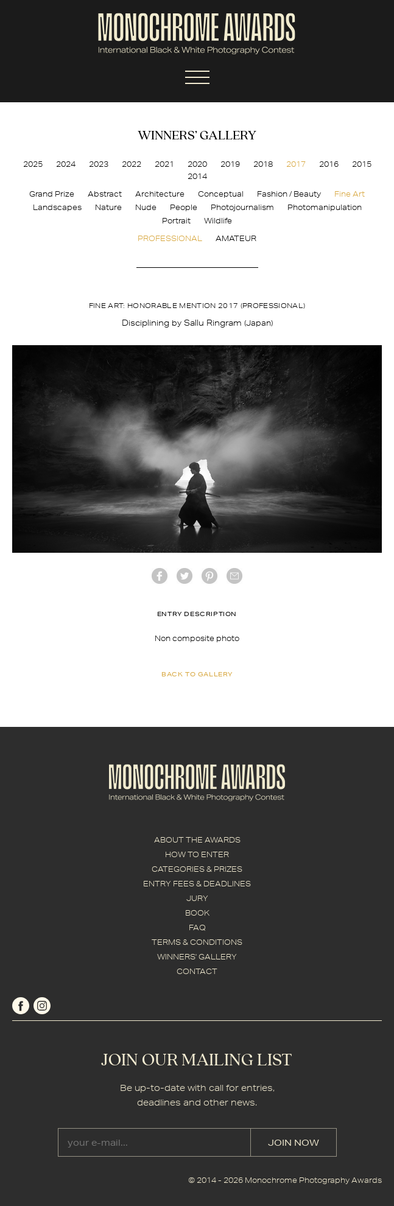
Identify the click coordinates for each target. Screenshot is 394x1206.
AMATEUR (236, 238)
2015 (361, 164)
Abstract (105, 194)
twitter (184, 576)
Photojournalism (242, 207)
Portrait (176, 221)
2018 (263, 164)
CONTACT (197, 971)
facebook (159, 576)
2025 (33, 164)
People (183, 207)
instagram (42, 1005)
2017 (296, 164)
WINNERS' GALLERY (197, 957)
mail (234, 576)
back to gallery (197, 674)
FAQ (197, 927)
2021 (164, 164)
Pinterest (209, 576)
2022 (131, 164)
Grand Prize (51, 194)
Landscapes (57, 207)
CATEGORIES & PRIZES (197, 869)
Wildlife (218, 221)
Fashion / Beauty (289, 194)
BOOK (197, 913)
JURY (197, 898)
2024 (66, 164)
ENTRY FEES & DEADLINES (197, 883)
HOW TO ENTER (197, 854)
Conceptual (221, 194)
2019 (230, 164)
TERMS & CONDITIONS (197, 942)
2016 (329, 164)
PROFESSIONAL (170, 238)
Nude (146, 207)
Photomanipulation (324, 207)
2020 (197, 164)
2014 (197, 176)
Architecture (160, 194)
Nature (108, 207)
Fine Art (349, 194)
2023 (98, 164)
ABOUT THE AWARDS (197, 840)
